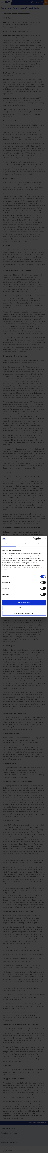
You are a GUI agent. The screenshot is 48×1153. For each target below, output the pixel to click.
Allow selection (24, 608)
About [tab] (39, 544)
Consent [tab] (8, 544)
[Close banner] (45, 538)
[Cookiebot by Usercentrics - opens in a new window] (32, 538)
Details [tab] (24, 544)
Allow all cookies (24, 602)
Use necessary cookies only (23, 613)
